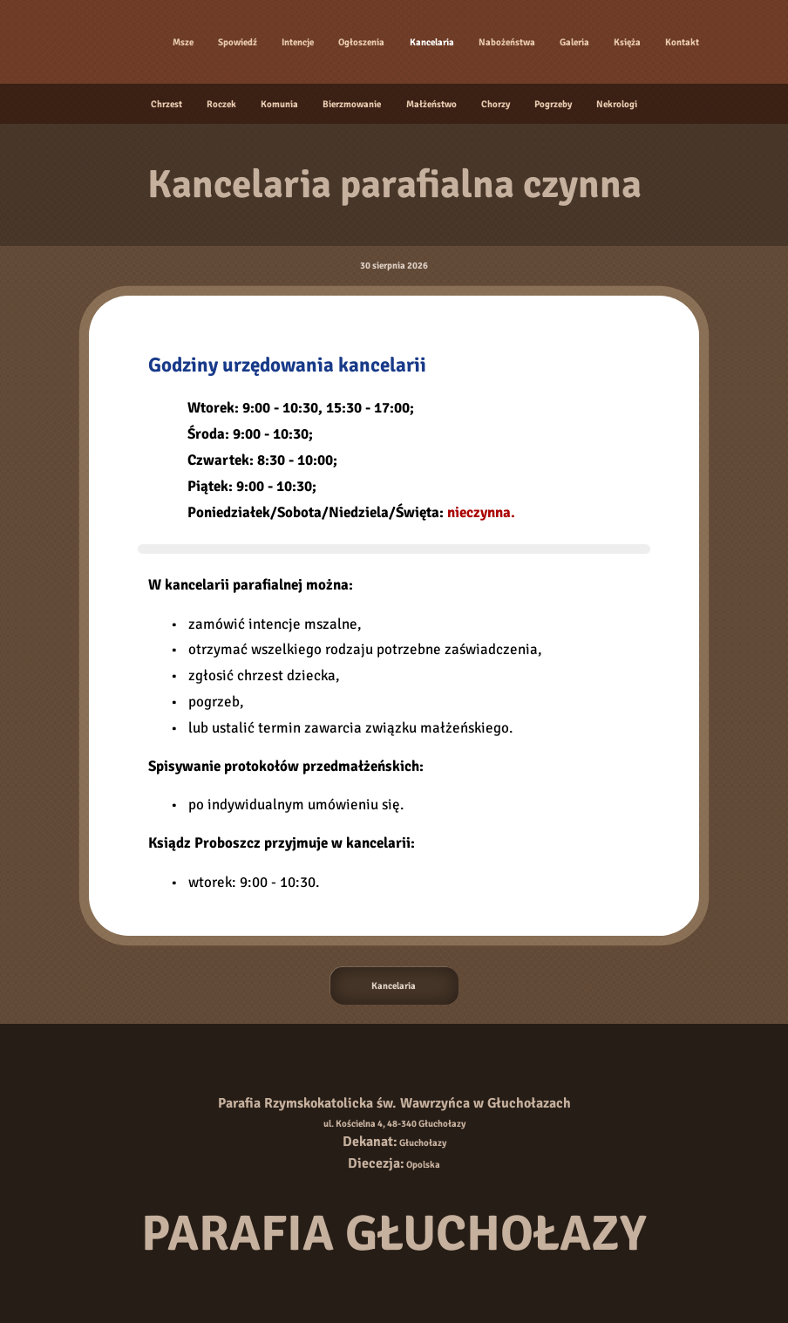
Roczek (221, 104)
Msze (183, 42)
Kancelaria (432, 42)
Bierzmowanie (352, 104)
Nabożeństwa (507, 42)
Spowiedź (237, 42)
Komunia (279, 104)
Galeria (574, 42)
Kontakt (682, 42)
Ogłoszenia (361, 42)
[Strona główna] (117, 42)
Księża (627, 42)
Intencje (298, 42)
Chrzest (166, 104)
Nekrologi (616, 104)
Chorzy (495, 104)
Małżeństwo (431, 104)
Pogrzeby (553, 104)
